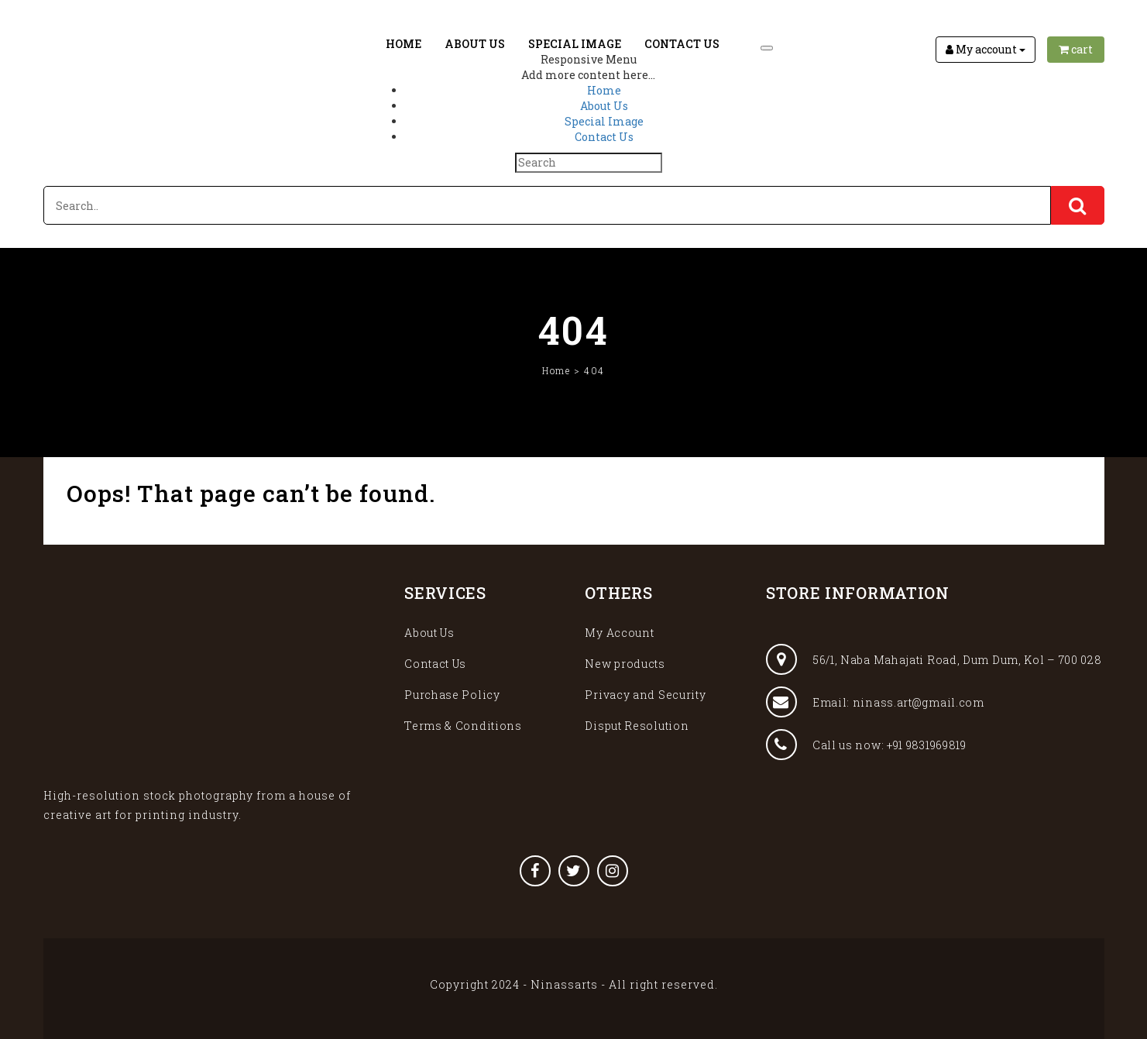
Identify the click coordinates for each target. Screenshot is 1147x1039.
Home (403, 43)
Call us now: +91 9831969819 (866, 744)
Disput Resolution (637, 725)
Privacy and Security (645, 694)
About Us (475, 43)
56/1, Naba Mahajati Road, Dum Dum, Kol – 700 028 (934, 659)
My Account (619, 632)
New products (625, 663)
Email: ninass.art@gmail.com (875, 701)
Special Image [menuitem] (604, 121)
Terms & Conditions (463, 725)
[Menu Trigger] (767, 48)
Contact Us (681, 43)
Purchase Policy (452, 694)
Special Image (574, 43)
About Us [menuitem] (604, 105)
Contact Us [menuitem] (604, 136)
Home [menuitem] (604, 90)
